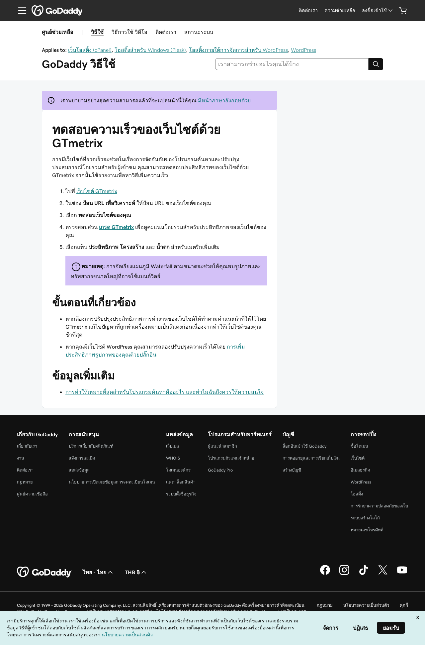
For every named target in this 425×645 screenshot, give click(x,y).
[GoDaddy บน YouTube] (402, 574)
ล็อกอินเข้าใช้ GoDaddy (304, 446)
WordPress (303, 50)
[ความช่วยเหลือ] (340, 10)
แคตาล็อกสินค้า (181, 482)
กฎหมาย (25, 482)
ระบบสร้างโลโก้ (365, 518)
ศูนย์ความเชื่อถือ (32, 494)
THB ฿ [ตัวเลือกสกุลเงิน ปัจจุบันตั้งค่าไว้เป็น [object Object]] (136, 572)
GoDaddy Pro (220, 470)
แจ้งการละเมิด (82, 458)
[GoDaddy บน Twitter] (383, 574)
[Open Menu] (19, 10)
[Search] (376, 64)
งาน (20, 458)
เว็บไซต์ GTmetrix (96, 191)
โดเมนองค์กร (178, 470)
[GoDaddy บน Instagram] (344, 574)
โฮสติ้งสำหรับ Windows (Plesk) (150, 50)
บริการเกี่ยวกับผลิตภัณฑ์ (91, 446)
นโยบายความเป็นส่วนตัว (366, 605)
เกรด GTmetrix (116, 227)
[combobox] (292, 64)
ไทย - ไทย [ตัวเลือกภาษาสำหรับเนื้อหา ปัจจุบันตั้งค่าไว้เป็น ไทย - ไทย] (98, 572)
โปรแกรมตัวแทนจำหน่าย (231, 458)
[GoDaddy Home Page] (44, 572)
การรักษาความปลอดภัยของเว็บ (379, 506)
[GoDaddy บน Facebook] (325, 574)
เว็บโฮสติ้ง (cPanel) (90, 50)
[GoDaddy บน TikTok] (364, 574)
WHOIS (173, 458)
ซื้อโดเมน (359, 446)
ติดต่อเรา (165, 32)
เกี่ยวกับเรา (27, 446)
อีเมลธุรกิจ (360, 470)
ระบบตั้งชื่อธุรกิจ (181, 494)
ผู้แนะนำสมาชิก (222, 446)
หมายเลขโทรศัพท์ (367, 530)
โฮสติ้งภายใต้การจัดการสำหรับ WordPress (238, 50)
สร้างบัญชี (292, 470)
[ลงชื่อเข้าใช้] (377, 10)
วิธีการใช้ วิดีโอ (129, 32)
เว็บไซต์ (358, 458)
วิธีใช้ (97, 32)
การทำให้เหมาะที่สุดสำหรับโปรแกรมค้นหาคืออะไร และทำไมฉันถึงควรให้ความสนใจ (164, 391)
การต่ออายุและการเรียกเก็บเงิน (311, 458)
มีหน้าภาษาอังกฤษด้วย (224, 100)
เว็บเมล (172, 446)
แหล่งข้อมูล (79, 470)
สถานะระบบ (198, 32)
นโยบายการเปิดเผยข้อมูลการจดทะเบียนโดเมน (112, 482)
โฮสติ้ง (357, 494)
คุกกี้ (404, 605)
